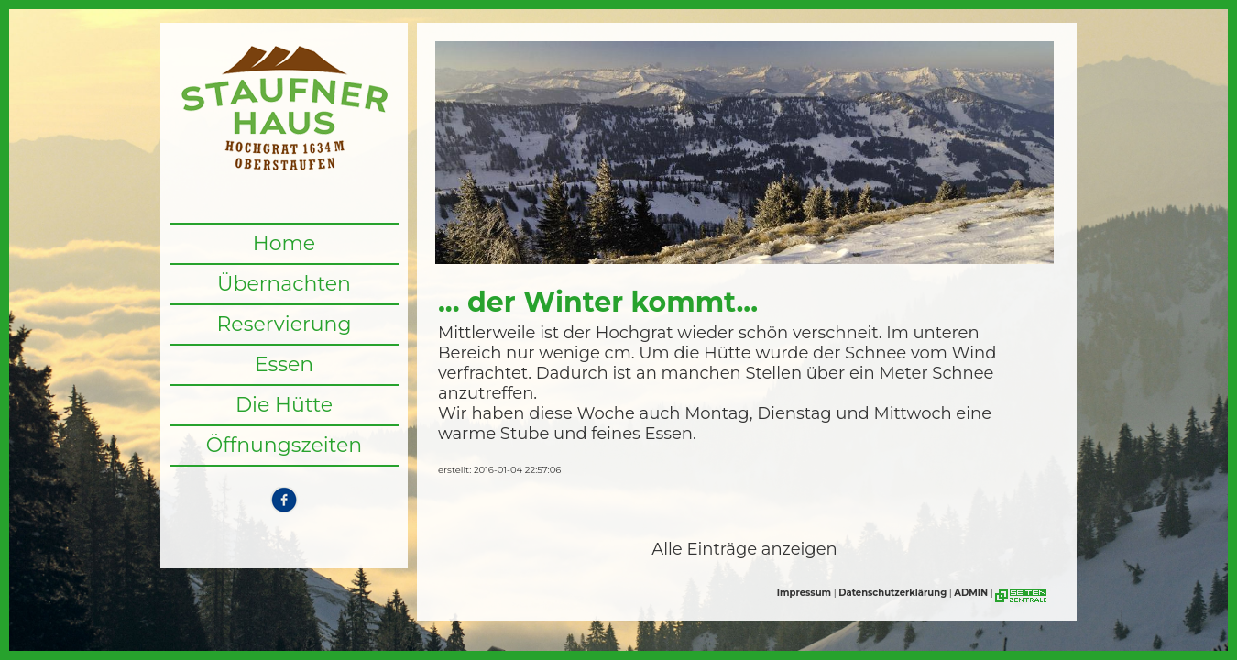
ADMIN (971, 593)
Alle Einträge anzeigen (744, 549)
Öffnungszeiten (284, 445)
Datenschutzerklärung (892, 593)
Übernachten (284, 283)
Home (284, 243)
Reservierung (283, 324)
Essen (284, 364)
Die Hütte (284, 404)
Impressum (804, 593)
